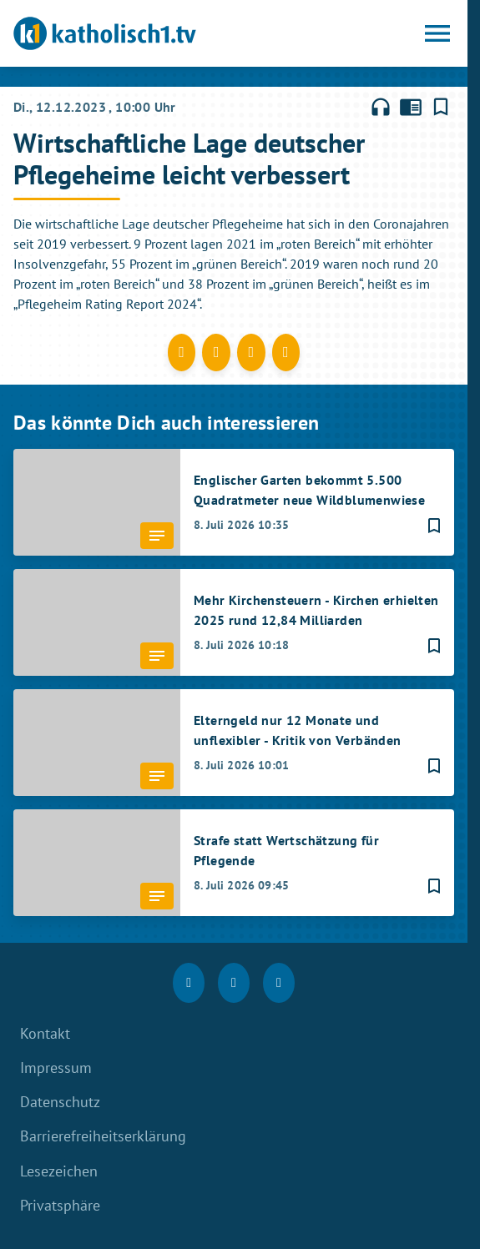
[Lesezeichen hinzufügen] (440, 106)
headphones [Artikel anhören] (380, 106)
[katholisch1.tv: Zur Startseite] (123, 33)
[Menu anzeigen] (437, 33)
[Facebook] (189, 983)
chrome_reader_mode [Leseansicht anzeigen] (410, 106)
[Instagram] (234, 983)
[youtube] (279, 983)
